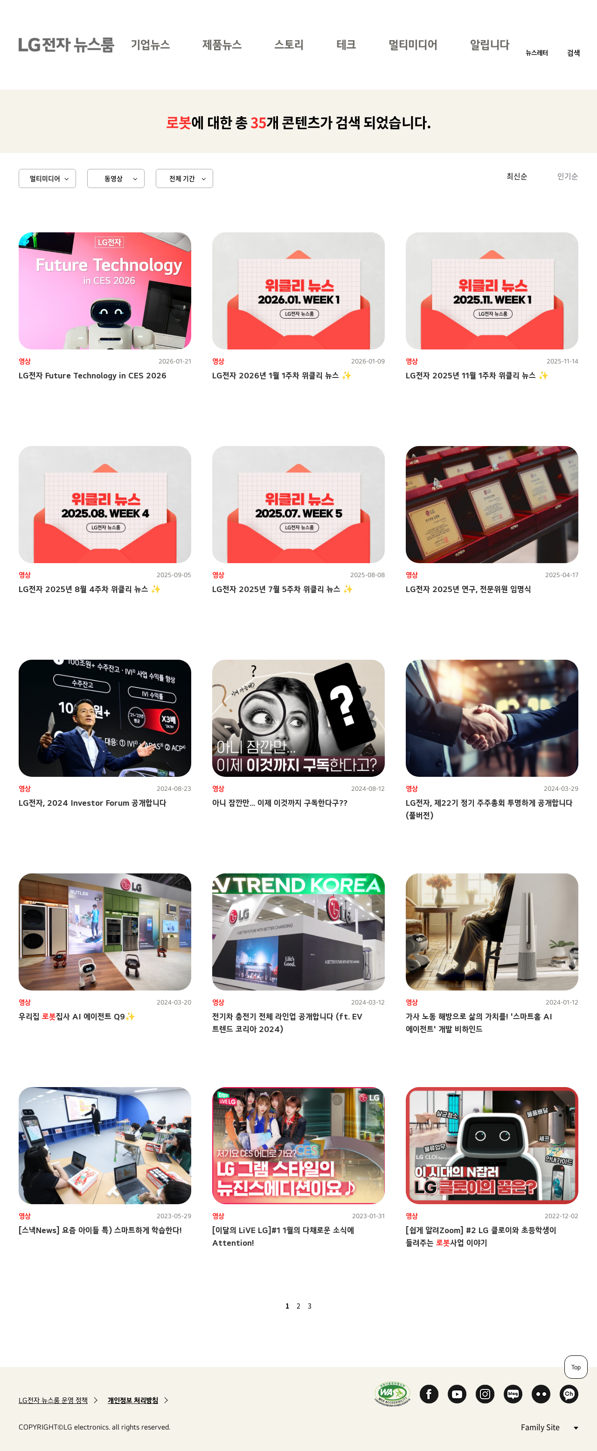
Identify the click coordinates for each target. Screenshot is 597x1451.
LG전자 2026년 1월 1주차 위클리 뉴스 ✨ (282, 375)
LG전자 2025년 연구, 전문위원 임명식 (468, 589)
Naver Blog (513, 1394)
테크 (346, 44)
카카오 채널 (569, 1394)
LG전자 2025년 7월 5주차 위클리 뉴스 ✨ (282, 589)
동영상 (113, 178)
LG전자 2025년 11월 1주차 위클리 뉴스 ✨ (477, 375)
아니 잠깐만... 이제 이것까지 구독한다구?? (279, 803)
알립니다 (489, 44)
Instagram (485, 1394)
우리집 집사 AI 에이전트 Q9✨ (77, 1016)
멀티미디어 (413, 44)
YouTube (457, 1394)
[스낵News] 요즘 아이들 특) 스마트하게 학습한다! (100, 1230)
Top (576, 1367)
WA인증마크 (392, 1394)
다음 (325, 1305)
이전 (271, 1305)
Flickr (541, 1394)
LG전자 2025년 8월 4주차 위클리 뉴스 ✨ (90, 589)
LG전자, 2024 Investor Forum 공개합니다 (93, 803)
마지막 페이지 (336, 1305)
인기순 (567, 175)
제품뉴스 (222, 44)
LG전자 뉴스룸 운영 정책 (53, 1400)
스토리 (289, 44)
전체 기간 (182, 178)
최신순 (517, 175)
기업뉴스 (150, 44)
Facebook (429, 1394)
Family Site (549, 1426)
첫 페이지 (260, 1305)
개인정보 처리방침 (133, 1400)
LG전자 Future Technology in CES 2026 (93, 375)
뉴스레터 (537, 52)
